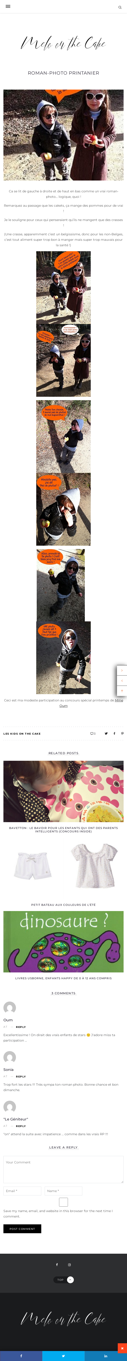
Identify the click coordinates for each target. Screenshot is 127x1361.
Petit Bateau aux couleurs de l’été (63, 904)
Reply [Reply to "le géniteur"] (21, 1126)
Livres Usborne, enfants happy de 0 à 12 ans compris (63, 978)
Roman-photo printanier (63, 73)
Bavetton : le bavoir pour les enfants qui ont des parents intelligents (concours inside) (63, 829)
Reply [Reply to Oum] (21, 1027)
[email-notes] (22, 1191)
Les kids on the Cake (22, 733)
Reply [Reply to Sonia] (21, 1076)
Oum (8, 1020)
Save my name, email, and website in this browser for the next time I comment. (58, 1213)
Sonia (8, 1069)
